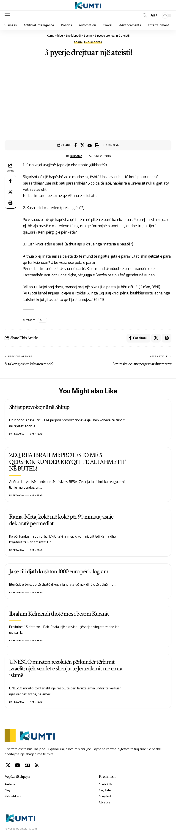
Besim (78, 42)
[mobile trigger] (8, 15)
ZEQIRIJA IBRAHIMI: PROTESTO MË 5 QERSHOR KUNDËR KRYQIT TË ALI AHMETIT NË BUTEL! (67, 462)
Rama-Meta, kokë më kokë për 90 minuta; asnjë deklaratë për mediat (61, 520)
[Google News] (27, 766)
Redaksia (76, 156)
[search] (144, 15)
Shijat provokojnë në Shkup (39, 407)
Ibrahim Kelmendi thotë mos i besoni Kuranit (59, 614)
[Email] (89, 145)
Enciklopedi (93, 42)
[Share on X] (82, 145)
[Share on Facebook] (75, 145)
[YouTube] (17, 766)
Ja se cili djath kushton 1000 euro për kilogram (58, 571)
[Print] (97, 145)
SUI (42, 320)
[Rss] (36, 766)
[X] (8, 766)
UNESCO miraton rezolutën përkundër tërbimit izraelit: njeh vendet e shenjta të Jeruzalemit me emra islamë (65, 669)
